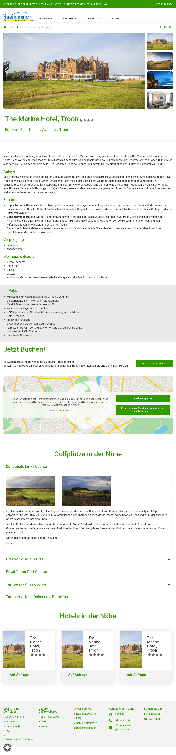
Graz (43, 721)
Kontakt (115, 18)
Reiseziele (45, 18)
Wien (44, 726)
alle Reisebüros (50, 716)
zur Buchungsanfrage (154, 364)
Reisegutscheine (86, 713)
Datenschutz (13, 726)
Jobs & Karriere (15, 716)
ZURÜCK (166, 27)
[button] (6, 70)
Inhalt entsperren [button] (143, 398)
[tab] (88, 466)
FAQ (78, 718)
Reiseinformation (86, 727)
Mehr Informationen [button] (59, 410)
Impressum (12, 721)
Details (10, 543)
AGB (8, 730)
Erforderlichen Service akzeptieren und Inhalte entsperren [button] (143, 409)
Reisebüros (93, 18)
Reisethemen (69, 18)
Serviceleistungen (86, 723)
